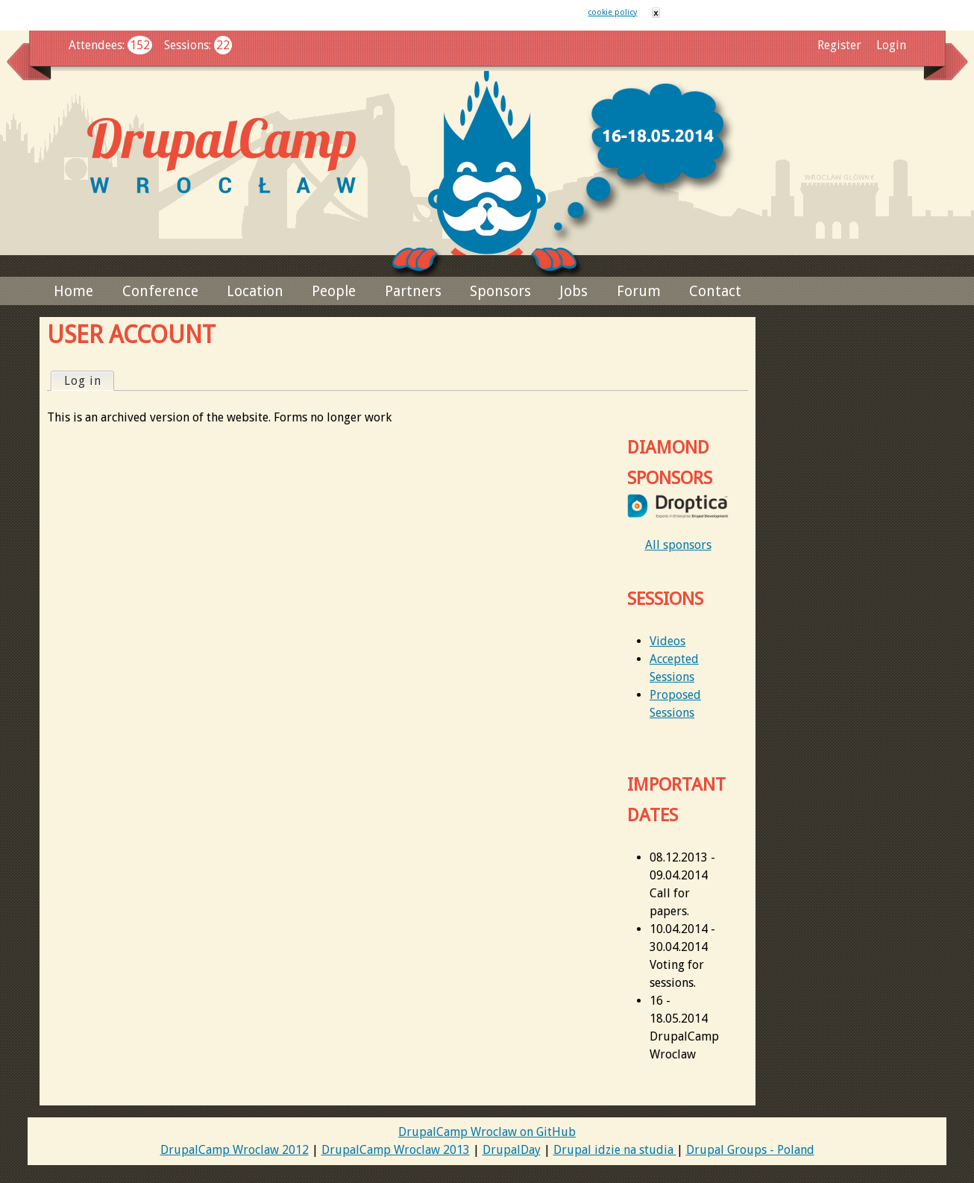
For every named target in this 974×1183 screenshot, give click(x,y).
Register (839, 45)
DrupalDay (512, 1150)
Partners (413, 291)
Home (73, 291)
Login (891, 45)
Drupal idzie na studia (614, 1150)
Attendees (95, 45)
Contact (715, 291)
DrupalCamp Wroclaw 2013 (395, 1150)
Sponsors (500, 291)
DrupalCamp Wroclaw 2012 (234, 1150)
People (334, 291)
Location (255, 291)
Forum (639, 291)
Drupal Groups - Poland (750, 1150)
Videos (667, 641)
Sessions (186, 45)
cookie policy (612, 12)
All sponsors (678, 545)
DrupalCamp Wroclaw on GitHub (487, 1132)
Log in (88, 380)
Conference (160, 291)
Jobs (573, 291)
